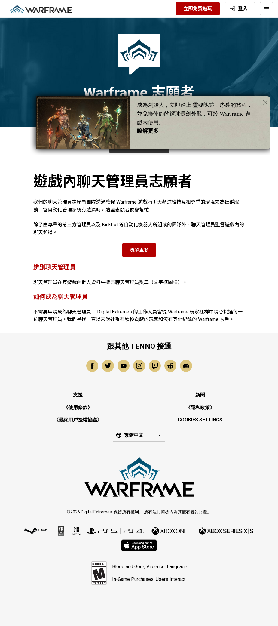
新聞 (200, 395)
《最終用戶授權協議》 (78, 420)
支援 (78, 395)
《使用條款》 (77, 407)
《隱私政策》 (200, 407)
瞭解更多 (148, 131)
